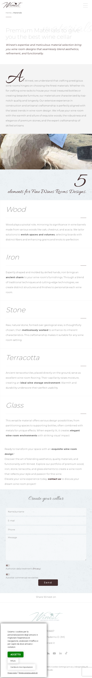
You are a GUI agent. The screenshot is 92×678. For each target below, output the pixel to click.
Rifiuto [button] (13, 661)
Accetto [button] (15, 654)
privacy (70, 667)
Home (8, 13)
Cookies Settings (58, 667)
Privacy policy (12, 673)
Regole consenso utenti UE (28, 673)
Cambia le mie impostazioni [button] (21, 667)
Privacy (36, 568)
